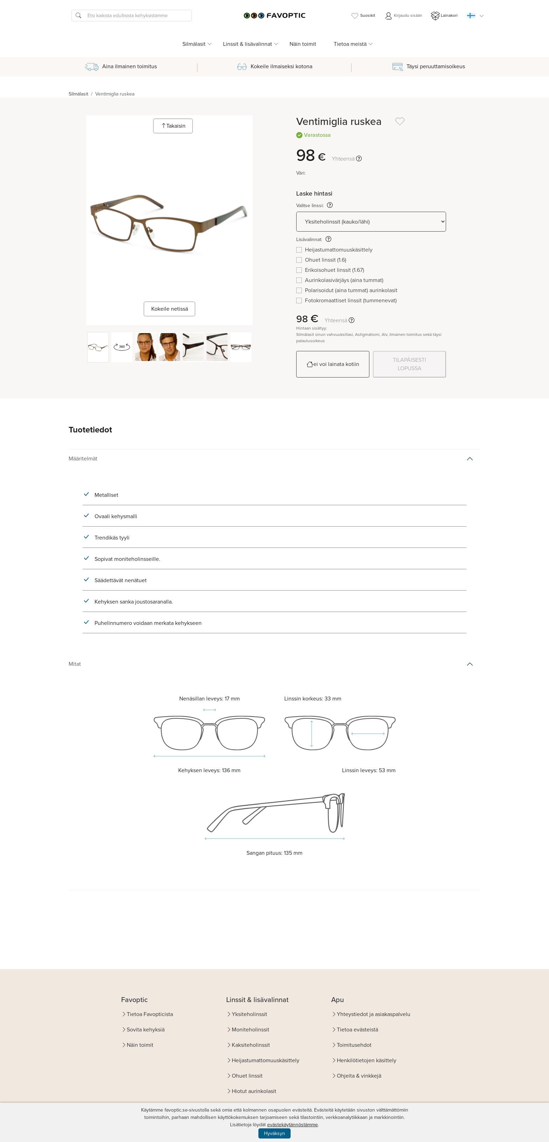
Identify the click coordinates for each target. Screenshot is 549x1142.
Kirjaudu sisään (403, 16)
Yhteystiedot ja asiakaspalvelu (373, 1014)
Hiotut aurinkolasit (254, 1091)
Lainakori (444, 16)
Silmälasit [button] (194, 44)
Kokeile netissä (169, 309)
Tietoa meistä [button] (350, 44)
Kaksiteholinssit (251, 1045)
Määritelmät (83, 458)
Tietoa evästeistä (357, 1029)
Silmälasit (78, 94)
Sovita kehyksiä (146, 1029)
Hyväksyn (274, 1133)
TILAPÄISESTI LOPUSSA (409, 364)
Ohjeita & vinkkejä (359, 1076)
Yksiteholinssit (249, 1014)
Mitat (75, 664)
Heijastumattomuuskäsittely (265, 1060)
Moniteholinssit (250, 1029)
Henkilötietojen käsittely (366, 1060)
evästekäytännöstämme (292, 1124)
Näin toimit (303, 44)
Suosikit (362, 16)
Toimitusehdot (354, 1045)
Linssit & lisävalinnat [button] (247, 44)
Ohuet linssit (247, 1076)
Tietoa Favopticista (150, 1014)
